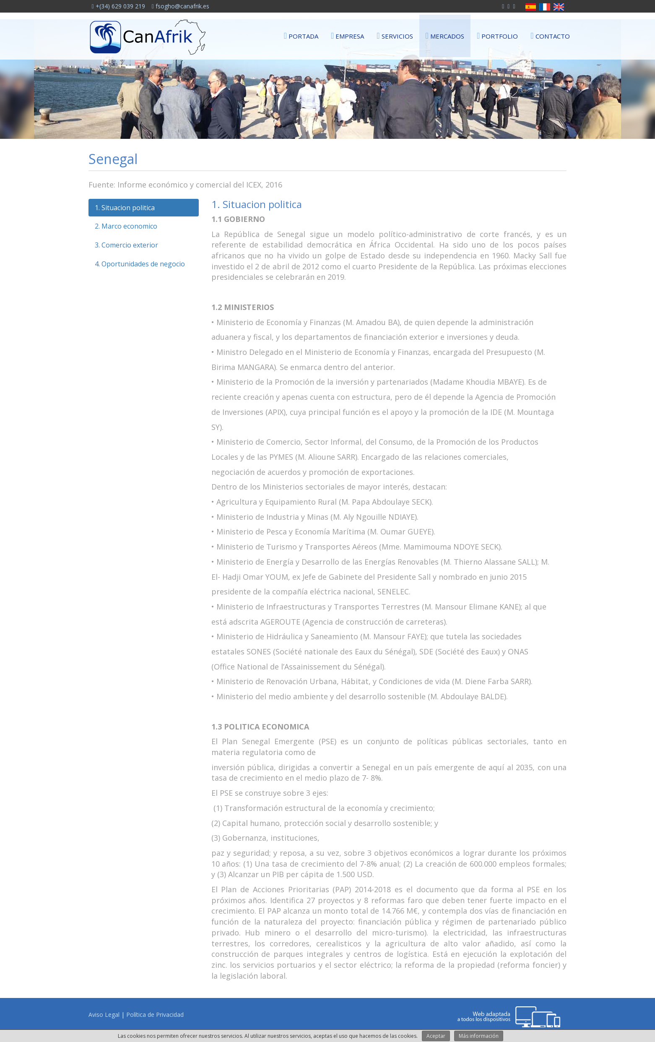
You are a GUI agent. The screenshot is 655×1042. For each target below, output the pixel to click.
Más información (479, 1035)
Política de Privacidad (155, 1015)
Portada (301, 35)
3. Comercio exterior (126, 245)
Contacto (549, 35)
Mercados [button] (445, 35)
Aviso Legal (104, 1015)
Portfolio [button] (497, 35)
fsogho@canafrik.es (180, 6)
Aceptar (435, 1035)
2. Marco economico (126, 226)
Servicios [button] (395, 35)
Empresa (347, 35)
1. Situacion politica (125, 207)
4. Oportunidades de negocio (140, 263)
